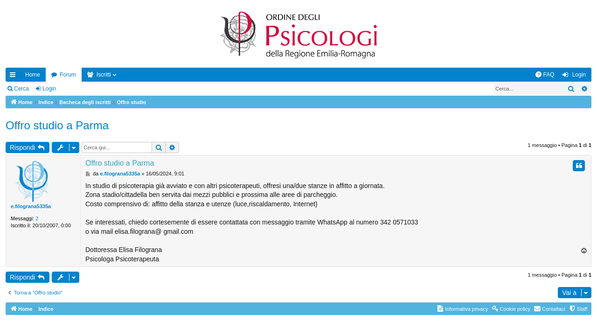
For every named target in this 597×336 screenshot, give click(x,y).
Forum (68, 74)
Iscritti (104, 74)
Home (32, 74)
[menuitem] (544, 75)
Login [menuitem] (579, 74)
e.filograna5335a (31, 206)
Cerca (21, 88)
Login (49, 88)
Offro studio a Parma (57, 125)
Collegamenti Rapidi (14, 76)
